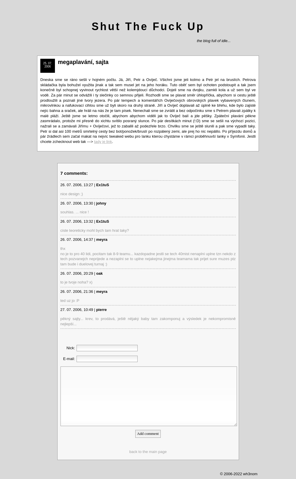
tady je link (103, 141)
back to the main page (148, 451)
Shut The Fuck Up (148, 26)
